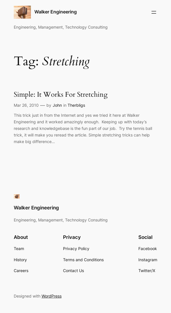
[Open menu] (153, 12)
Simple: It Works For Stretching (60, 94)
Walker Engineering (55, 12)
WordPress (52, 296)
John (57, 105)
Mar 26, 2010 (26, 105)
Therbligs (76, 105)
